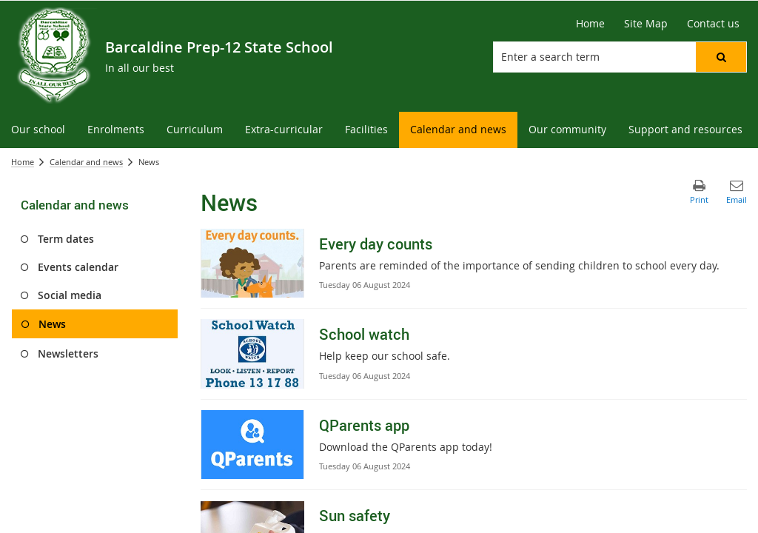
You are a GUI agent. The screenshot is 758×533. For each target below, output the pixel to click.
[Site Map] (646, 24)
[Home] (590, 24)
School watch (364, 334)
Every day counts (375, 244)
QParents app (364, 425)
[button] (721, 57)
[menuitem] (38, 130)
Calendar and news (86, 161)
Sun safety (354, 516)
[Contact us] (713, 24)
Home (22, 161)
